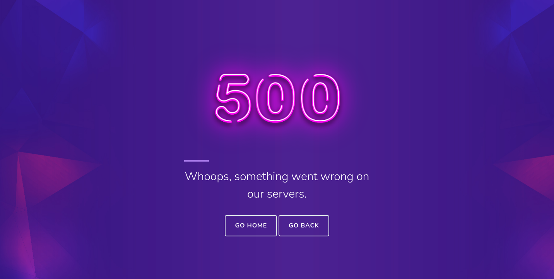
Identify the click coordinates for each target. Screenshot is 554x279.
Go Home (251, 225)
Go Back (304, 225)
